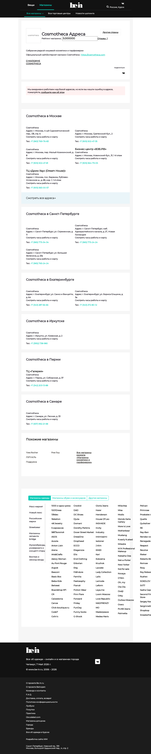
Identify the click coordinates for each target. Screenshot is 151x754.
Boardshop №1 (58, 590)
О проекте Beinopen (35, 687)
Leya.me (100, 590)
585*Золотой (57, 532)
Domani (78, 523)
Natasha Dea (124, 556)
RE (141, 528)
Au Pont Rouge (59, 563)
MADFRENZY (102, 603)
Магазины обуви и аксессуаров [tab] (68, 498)
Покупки (30, 710)
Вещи (31, 5)
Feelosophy (79, 581)
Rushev (143, 576)
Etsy (76, 568)
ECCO (76, 545)
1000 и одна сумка (60, 505)
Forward (78, 599)
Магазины (45, 5)
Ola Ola (121, 587)
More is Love (124, 526)
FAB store (78, 572)
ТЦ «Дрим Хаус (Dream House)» (46, 170)
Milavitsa (122, 505)
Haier (98, 510)
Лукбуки (30, 706)
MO (97, 607)
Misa (120, 510)
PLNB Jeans (124, 609)
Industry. (100, 532)
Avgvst (54, 568)
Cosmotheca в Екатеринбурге (50, 279)
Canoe (54, 603)
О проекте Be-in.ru (35, 683)
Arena (54, 550)
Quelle (143, 519)
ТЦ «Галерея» (34, 371)
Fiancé (77, 585)
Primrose (144, 510)
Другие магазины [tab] (98, 498)
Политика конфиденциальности (41, 702)
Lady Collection (103, 572)
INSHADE (100, 523)
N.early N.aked (125, 539)
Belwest (55, 585)
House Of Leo (102, 519)
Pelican (144, 505)
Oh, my (121, 582)
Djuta (76, 519)
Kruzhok (100, 563)
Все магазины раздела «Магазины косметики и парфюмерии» (84, 457)
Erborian (78, 563)
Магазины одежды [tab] (39, 498)
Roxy (142, 568)
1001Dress (56, 510)
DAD (76, 510)
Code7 (54, 612)
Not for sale (123, 569)
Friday (77, 603)
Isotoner (100, 541)
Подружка (31, 462)
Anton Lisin (57, 545)
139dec (54, 514)
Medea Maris (102, 616)
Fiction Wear (80, 590)
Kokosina (100, 559)
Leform (99, 585)
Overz (121, 604)
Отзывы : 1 (103, 38)
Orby (120, 595)
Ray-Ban (144, 532)
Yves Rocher (32, 452)
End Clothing (80, 559)
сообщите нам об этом (52, 92)
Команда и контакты (36, 691)
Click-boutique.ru (60, 607)
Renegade (145, 541)
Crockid (77, 505)
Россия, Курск (117, 7)
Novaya (121, 573)
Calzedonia (57, 599)
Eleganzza (79, 550)
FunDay (78, 607)
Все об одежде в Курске (37, 732)
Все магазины (34, 13)
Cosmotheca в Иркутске (45, 321)
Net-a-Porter (124, 560)
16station (55, 519)
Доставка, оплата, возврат (38, 698)
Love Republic (103, 599)
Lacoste (99, 568)
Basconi (55, 572)
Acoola (54, 541)
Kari (98, 554)
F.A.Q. (29, 695)
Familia (77, 576)
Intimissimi (101, 536)
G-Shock (78, 616)
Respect (144, 545)
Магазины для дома (35, 721)
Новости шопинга (85, 13)
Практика (30, 713)
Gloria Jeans (102, 505)
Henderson (101, 514)
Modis (121, 514)
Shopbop (144, 610)
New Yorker (123, 564)
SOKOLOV (145, 581)
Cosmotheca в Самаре (44, 401)
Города (29, 725)
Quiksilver (145, 523)
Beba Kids (56, 581)
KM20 (98, 550)
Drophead (79, 541)
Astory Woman (58, 559)
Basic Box (56, 576)
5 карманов (57, 528)
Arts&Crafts (56, 554)
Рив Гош (55, 452)
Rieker (143, 554)
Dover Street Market (84, 532)
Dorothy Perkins (82, 528)
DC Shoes (78, 514)
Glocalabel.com (33, 717)
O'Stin (121, 578)
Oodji (120, 591)
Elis (75, 554)
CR (52, 594)
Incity (98, 528)
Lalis (98, 576)
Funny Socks (80, 612)
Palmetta (122, 613)
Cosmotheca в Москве (43, 116)
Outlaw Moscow (126, 600)
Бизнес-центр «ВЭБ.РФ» (90, 149)
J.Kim (98, 545)
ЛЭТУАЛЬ (31, 457)
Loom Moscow (103, 594)
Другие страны (110, 32)
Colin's (54, 616)
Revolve (144, 550)
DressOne (78, 536)
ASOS (54, 536)
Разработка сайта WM (36, 739)
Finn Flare (79, 594)
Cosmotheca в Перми (43, 359)
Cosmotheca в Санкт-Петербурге (52, 214)
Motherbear (124, 530)
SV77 (142, 585)
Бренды (30, 728)
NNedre (122, 544)
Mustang (122, 535)
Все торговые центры (59, 13)
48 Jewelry (56, 523)
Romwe (144, 563)
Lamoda (100, 581)
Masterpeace (102, 612)
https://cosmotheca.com (93, 55)
